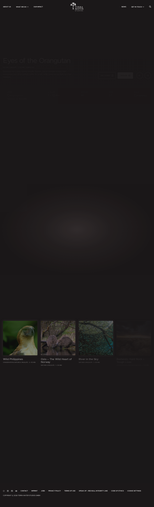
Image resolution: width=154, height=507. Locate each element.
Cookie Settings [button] (134, 491)
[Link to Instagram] (3, 491)
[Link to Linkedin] (8, 491)
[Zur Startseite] (77, 7)
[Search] (150, 7)
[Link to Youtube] (16, 491)
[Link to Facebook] (12, 491)
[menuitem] (7, 7)
